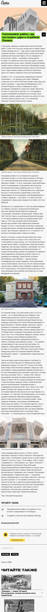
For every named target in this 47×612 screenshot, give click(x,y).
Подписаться (17, 540)
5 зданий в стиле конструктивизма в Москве (24, 516)
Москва (5, 554)
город (15, 554)
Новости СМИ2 (6, 562)
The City (5, 3)
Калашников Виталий (10, 523)
